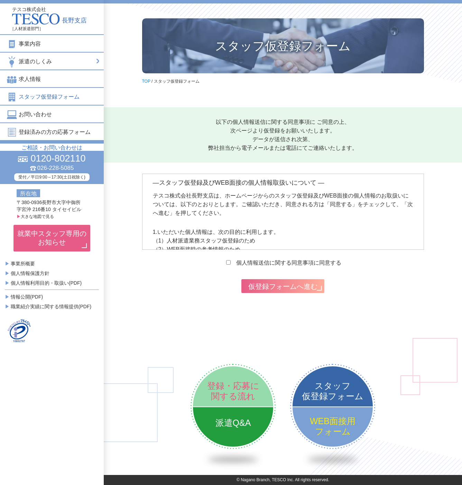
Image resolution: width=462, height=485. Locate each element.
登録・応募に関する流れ (233, 391)
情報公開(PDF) (27, 297)
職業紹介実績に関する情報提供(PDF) (51, 306)
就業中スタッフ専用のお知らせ (51, 238)
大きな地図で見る (35, 216)
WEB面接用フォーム (332, 426)
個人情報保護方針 (30, 273)
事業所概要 (23, 263)
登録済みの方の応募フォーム (49, 132)
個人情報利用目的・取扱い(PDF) (46, 283)
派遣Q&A (233, 423)
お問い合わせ (29, 114)
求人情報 (24, 79)
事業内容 (24, 44)
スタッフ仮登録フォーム (43, 97)
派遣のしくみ (53, 61)
